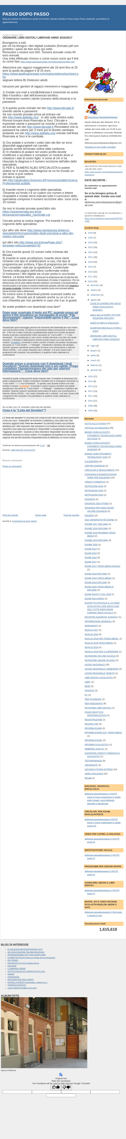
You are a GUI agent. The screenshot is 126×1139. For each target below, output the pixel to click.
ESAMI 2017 (91, 562)
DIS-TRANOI (13, 960)
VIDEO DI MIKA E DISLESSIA (104, 323)
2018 (90, 271)
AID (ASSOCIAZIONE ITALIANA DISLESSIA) (26, 952)
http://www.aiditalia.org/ (23, 117)
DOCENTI (89, 515)
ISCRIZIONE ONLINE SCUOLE (100, 660)
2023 (90, 247)
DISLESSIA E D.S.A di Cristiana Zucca (23, 963)
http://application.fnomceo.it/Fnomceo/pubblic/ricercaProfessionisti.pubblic (39, 182)
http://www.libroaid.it (40, 127)
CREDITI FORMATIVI (95, 482)
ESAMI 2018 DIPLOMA (96, 574)
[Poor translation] (66, 1087)
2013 (90, 386)
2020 (90, 262)
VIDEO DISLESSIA (94, 773)
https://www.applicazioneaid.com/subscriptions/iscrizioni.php (40, 75)
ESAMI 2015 (91, 553)
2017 (90, 276)
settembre (96, 295)
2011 (90, 396)
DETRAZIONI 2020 (94, 495)
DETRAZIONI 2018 (94, 486)
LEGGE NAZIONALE (95, 664)
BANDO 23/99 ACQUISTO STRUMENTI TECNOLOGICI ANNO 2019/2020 (103, 446)
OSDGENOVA (13, 977)
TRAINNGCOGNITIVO (17, 985)
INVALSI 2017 (91, 630)
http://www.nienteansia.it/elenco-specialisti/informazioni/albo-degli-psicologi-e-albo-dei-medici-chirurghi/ (38, 233)
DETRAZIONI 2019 (94, 490)
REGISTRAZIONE (93, 719)
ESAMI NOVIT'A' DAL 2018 (98, 594)
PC (86, 695)
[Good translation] (56, 1087)
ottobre (94, 290)
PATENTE (89, 690)
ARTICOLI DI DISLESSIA (97, 428)
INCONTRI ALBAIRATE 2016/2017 (101, 617)
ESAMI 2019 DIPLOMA (96, 582)
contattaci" (16, 342)
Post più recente (10, 515)
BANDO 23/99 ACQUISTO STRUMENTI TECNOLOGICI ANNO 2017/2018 (103, 435)
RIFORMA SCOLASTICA (97, 744)
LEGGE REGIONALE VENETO (100, 673)
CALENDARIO (92, 461)
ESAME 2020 (91, 544)
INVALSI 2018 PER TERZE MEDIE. (102, 638)
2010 (90, 401)
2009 (90, 405)
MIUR (87, 686)
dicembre (95, 285)
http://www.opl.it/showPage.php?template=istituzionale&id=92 (32, 244)
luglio (93, 345)
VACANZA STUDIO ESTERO (99, 769)
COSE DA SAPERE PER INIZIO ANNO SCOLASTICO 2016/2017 (105, 306)
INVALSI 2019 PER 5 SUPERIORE (101, 651)
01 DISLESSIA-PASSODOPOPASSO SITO (25, 949)
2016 (90, 281)
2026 (90, 233)
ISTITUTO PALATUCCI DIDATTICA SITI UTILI (26, 971)
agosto (94, 300)
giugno (94, 350)
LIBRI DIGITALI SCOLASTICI (23, 450)
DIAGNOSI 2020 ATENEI (97, 503)
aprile (93, 355)
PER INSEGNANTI (94, 703)
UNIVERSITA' (91, 765)
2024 (90, 242)
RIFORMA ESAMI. (93, 740)
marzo (94, 360)
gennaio (95, 370)
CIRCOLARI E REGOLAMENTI (100, 470)
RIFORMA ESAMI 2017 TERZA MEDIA (103, 732)
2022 (90, 252)
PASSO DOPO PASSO (25, 14)
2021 (90, 257)
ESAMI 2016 (91, 557)
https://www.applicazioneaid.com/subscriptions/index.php (48, 62)
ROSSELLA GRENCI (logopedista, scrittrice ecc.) (27, 982)
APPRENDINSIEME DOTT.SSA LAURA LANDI (27, 955)
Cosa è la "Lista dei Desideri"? (24, 410)
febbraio (95, 365)
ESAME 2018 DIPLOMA (96, 528)
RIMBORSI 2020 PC (94, 749)
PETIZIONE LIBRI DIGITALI (98, 708)
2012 (90, 391)
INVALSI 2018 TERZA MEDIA (99, 643)
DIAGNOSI (90, 499)
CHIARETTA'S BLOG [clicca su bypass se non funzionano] (31, 958)
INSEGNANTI (91, 625)
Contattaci (24, 386)
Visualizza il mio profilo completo (100, 147)
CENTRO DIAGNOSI (95, 466)
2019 (90, 267)
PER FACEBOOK (93, 699)
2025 (90, 237)
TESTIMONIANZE (93, 760)
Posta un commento (12, 466)
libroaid (88, 778)
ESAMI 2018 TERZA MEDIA (98, 578)
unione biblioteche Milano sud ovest (22, 988)
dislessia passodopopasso (103, 117)
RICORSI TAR (91, 724)
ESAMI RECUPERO (94, 598)
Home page (40, 515)
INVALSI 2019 (91, 647)
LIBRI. (88, 682)
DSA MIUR (12, 966)
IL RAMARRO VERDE (17, 969)
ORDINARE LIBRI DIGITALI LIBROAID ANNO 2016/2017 (37, 37)
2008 (90, 410)
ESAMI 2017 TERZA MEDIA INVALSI (102, 566)
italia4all (11, 974)
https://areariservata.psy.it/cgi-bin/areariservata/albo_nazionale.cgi (26, 213)
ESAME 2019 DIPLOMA (96, 540)
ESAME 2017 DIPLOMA (96, 524)
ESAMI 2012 (91, 549)
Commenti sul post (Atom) (24, 521)
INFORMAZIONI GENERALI (98, 621)
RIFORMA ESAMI (93, 728)
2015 (90, 376)
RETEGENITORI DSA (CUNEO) (21, 980)
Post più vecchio (71, 515)
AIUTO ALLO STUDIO (95, 423)
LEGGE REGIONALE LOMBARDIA (101, 669)
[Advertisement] (27, 490)
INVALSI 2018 (91, 634)
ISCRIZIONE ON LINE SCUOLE (100, 656)
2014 (90, 381)
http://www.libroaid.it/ (60, 108)
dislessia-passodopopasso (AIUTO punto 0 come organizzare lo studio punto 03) (103, 822)
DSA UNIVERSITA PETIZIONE (99, 520)
